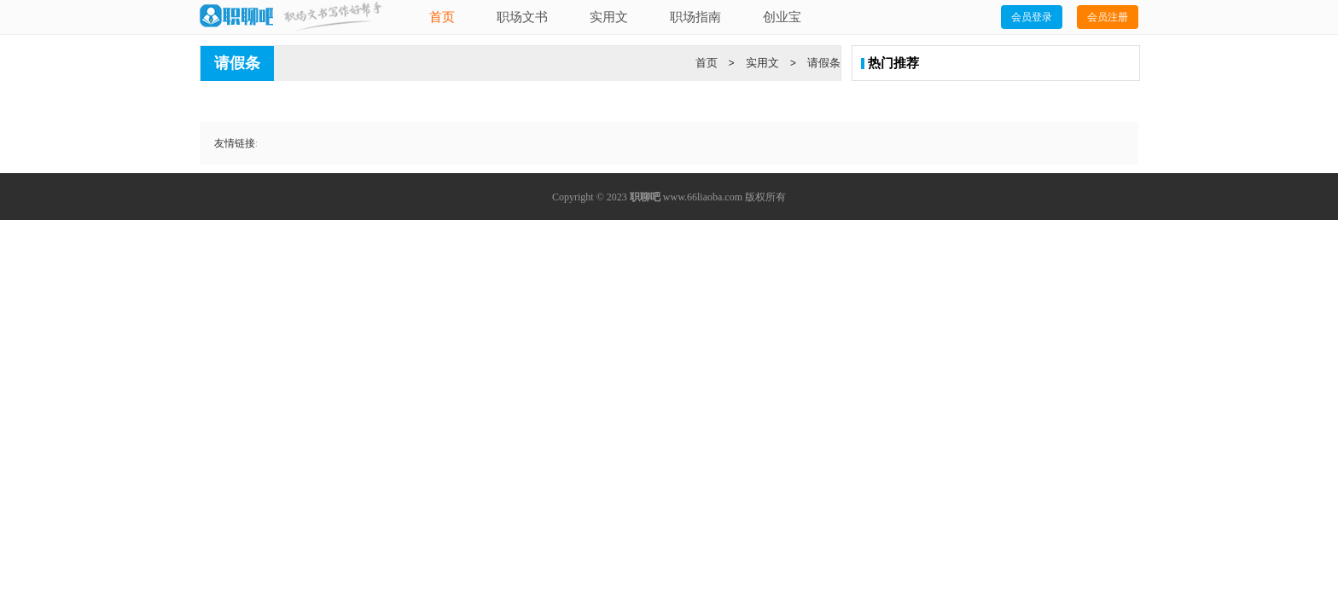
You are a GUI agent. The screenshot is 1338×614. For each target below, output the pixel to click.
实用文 (609, 17)
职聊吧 (645, 197)
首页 (442, 17)
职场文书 (522, 17)
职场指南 (695, 17)
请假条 (824, 62)
